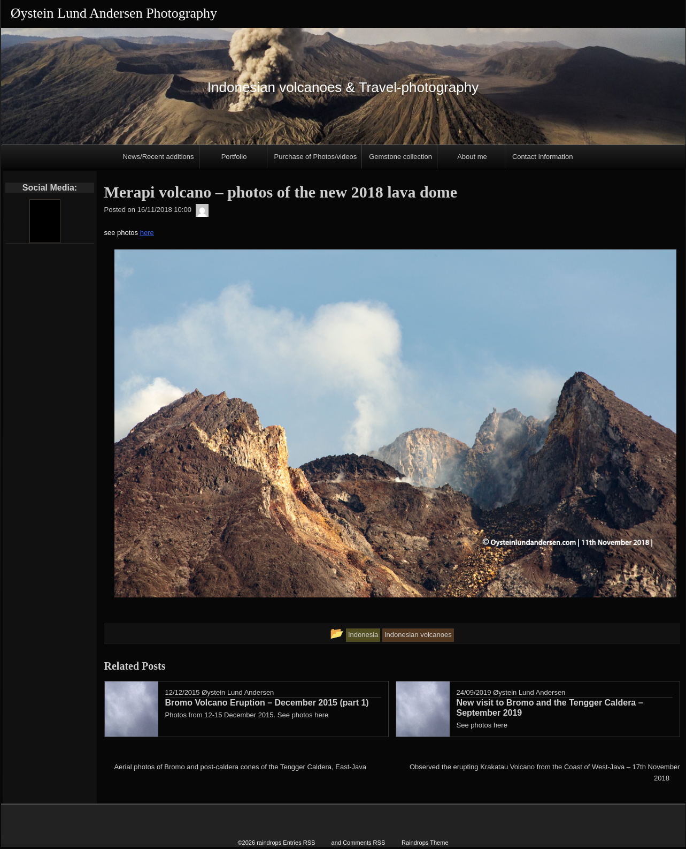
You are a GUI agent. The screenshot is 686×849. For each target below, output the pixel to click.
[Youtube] (44, 221)
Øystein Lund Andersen (238, 692)
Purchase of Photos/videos (315, 157)
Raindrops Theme (425, 839)
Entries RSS (299, 839)
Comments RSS (364, 839)
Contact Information (542, 157)
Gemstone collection (400, 157)
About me (472, 157)
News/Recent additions (158, 157)
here (147, 233)
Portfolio (234, 157)
